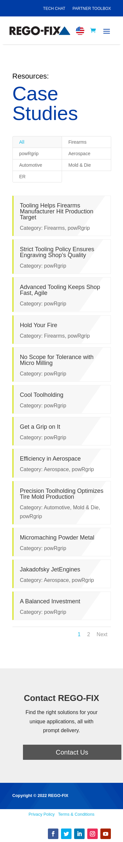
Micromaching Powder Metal (56, 537)
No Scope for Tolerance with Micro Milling (56, 360)
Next (102, 634)
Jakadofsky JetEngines (49, 569)
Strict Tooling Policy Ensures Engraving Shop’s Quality (56, 252)
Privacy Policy (42, 814)
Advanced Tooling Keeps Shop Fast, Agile (59, 290)
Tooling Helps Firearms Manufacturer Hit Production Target (56, 211)
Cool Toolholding (41, 395)
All (22, 142)
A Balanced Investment (49, 601)
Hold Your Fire (38, 325)
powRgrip (29, 153)
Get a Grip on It (39, 426)
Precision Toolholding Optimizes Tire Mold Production (61, 494)
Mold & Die (80, 165)
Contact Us (72, 752)
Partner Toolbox (91, 8)
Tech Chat (54, 8)
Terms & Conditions (76, 814)
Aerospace (80, 153)
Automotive (30, 165)
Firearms (78, 142)
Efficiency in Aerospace (49, 458)
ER (22, 176)
